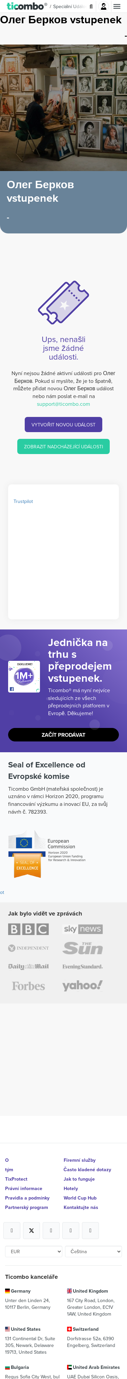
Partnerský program (26, 1207)
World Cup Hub (80, 1197)
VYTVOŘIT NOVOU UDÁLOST (63, 424)
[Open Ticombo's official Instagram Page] (51, 1230)
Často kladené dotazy (87, 1169)
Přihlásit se (103, 6)
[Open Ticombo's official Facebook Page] (25, 689)
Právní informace (23, 1188)
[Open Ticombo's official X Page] (31, 1230)
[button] (27, 6)
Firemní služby (80, 1160)
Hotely (71, 1188)
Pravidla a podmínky (27, 1197)
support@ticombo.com (63, 403)
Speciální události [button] (71, 6)
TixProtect (16, 1179)
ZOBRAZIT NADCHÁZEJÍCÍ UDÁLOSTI (63, 446)
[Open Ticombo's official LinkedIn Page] (90, 1230)
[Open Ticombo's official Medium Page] (70, 1230)
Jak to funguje (79, 1179)
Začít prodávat (64, 735)
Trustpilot (23, 501)
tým (9, 1169)
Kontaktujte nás (81, 1207)
